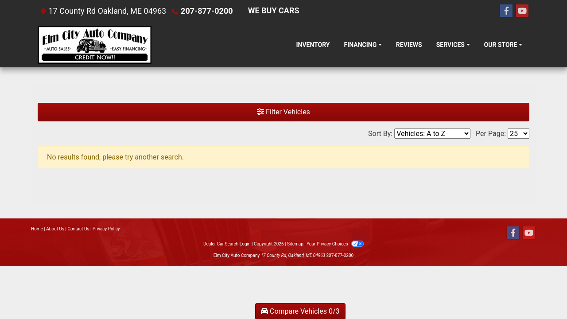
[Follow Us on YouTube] (522, 11)
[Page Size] (518, 133)
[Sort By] (432, 133)
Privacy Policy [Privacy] (106, 228)
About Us (55, 228)
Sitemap (295, 243)
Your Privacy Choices (335, 243)
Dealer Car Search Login (227, 243)
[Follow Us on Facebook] (506, 11)
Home (37, 228)
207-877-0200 (207, 11)
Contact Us (78, 228)
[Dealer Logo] (94, 45)
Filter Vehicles (283, 112)
